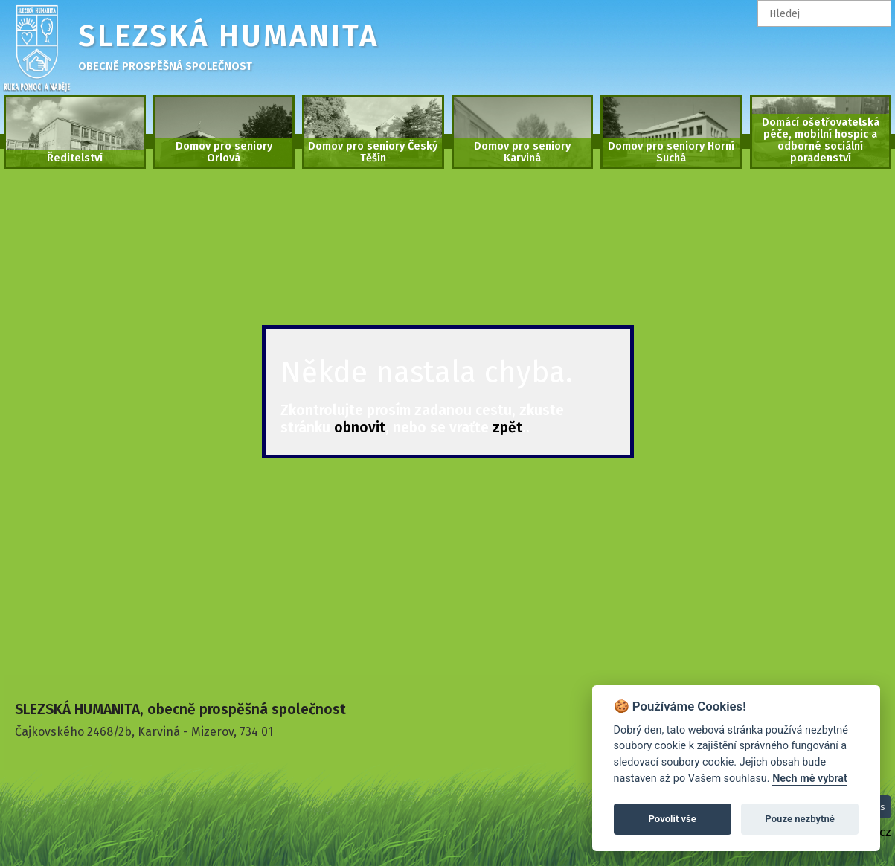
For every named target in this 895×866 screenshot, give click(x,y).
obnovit (359, 427)
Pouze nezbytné (800, 818)
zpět (507, 427)
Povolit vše (672, 818)
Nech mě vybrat (809, 778)
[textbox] (824, 13)
